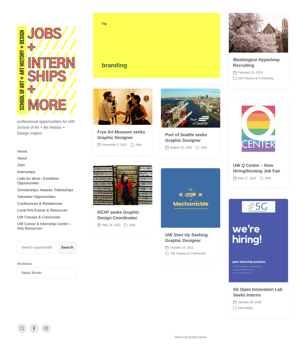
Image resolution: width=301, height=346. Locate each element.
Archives (24, 264)
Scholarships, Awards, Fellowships (45, 190)
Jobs (21, 165)
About (22, 158)
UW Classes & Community (38, 217)
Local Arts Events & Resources (42, 210)
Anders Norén (197, 337)
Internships (26, 172)
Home (22, 151)
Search (67, 247)
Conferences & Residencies (39, 204)
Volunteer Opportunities (36, 197)
